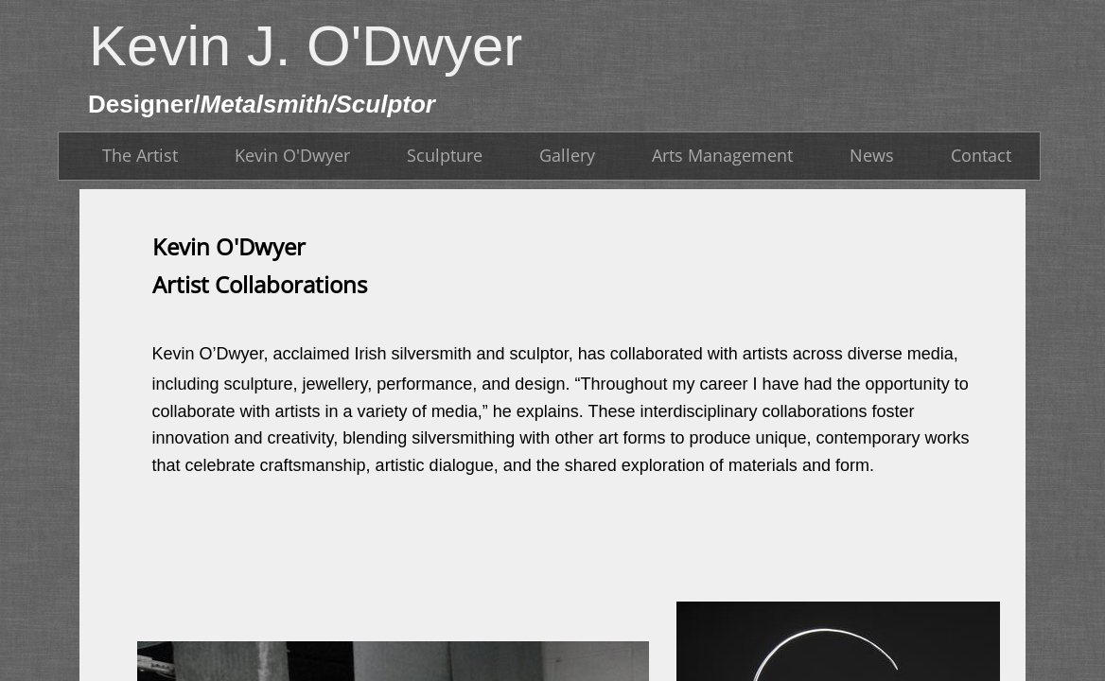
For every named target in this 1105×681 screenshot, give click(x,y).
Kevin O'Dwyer (292, 155)
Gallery (567, 155)
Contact (981, 155)
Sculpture (444, 155)
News (872, 155)
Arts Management (722, 155)
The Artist (140, 155)
